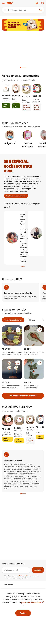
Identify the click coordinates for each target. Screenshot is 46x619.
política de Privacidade (32, 602)
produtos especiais (31, 466)
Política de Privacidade (26, 576)
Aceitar (23, 613)
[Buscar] (23, 9)
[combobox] (5, 10)
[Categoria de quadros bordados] (27, 139)
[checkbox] (5, 576)
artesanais (8, 468)
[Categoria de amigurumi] (9, 137)
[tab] (20, 67)
